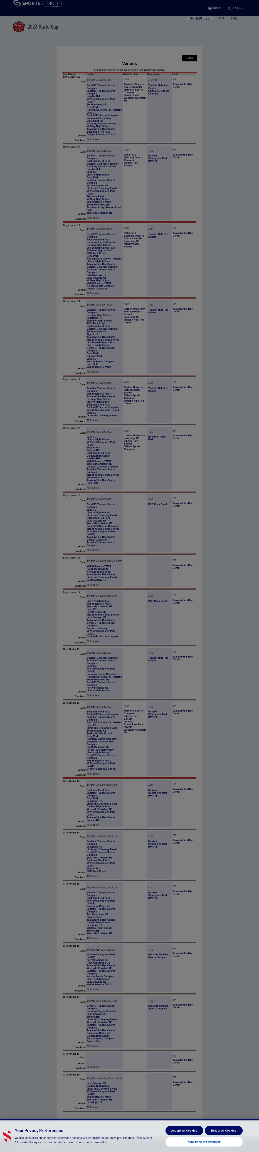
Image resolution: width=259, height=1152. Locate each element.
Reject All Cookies (223, 1138)
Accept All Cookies (184, 1138)
